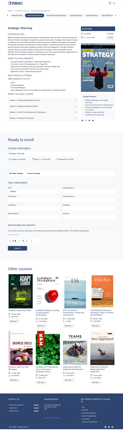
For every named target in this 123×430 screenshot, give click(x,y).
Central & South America (88, 413)
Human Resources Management (56, 15)
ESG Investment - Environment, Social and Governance (73, 312)
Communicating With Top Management (99, 105)
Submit (17, 248)
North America (85, 419)
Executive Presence (92, 15)
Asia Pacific (84, 410)
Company (66, 205)
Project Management (76, 15)
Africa (82, 407)
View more (14, 321)
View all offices (52, 420)
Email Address (13, 214)
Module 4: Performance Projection (22, 118)
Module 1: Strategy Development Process (25, 100)
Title (9, 188)
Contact (36, 405)
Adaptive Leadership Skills (94, 112)
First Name (12, 196)
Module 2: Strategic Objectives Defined (24, 106)
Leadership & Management (40, 11)
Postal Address (68, 188)
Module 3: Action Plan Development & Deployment (28, 112)
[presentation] (7, 15)
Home (10, 11)
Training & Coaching (21, 11)
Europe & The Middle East (88, 416)
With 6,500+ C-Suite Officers (89, 422)
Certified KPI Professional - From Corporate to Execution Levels (47, 369)
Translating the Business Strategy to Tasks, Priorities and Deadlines (102, 312)
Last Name (12, 205)
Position (66, 214)
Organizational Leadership (94, 115)
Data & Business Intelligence (110, 15)
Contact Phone (68, 196)
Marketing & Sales (17, 15)
